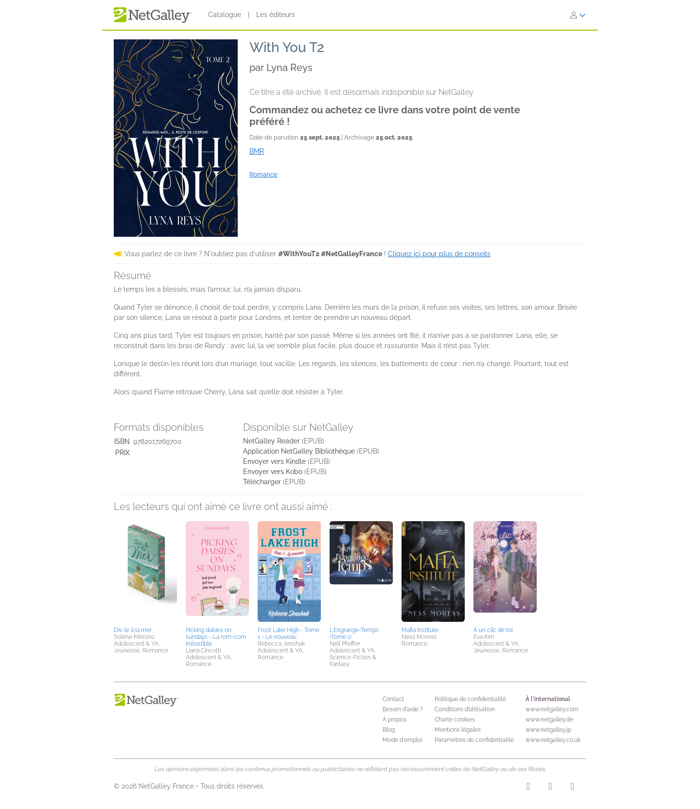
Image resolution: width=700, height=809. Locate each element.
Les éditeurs (275, 14)
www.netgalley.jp (548, 729)
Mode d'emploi (402, 740)
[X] (572, 787)
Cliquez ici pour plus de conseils (439, 254)
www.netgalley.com (551, 709)
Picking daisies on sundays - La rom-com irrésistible (216, 637)
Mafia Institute (420, 630)
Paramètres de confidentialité (474, 740)
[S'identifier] (578, 15)
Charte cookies (455, 719)
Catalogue (224, 14)
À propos (394, 719)
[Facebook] (550, 787)
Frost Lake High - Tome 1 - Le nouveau (288, 633)
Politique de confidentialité (470, 699)
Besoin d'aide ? (403, 709)
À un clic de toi (492, 630)
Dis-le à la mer (133, 630)
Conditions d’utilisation (465, 709)
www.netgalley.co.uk (552, 740)
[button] (145, 572)
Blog (389, 729)
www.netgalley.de (549, 719)
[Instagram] (528, 787)
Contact (393, 699)
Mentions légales (458, 729)
